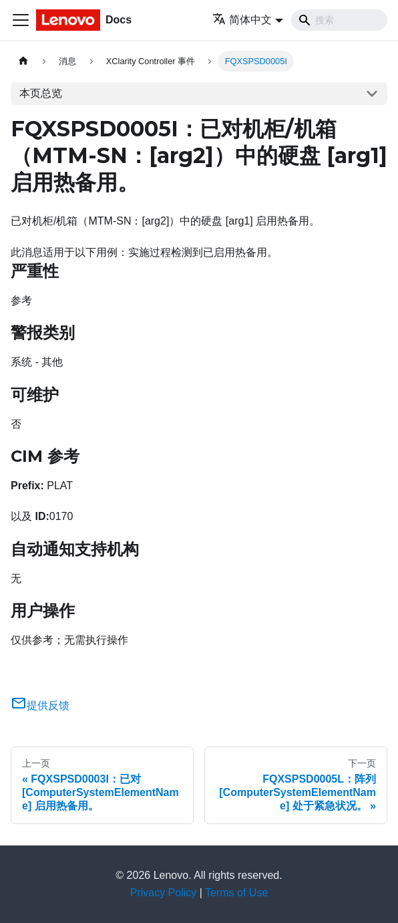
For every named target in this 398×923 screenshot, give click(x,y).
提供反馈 (40, 705)
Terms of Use (236, 892)
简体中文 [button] (242, 19)
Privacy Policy (163, 892)
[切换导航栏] (21, 20)
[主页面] (23, 61)
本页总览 (40, 93)
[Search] (339, 20)
